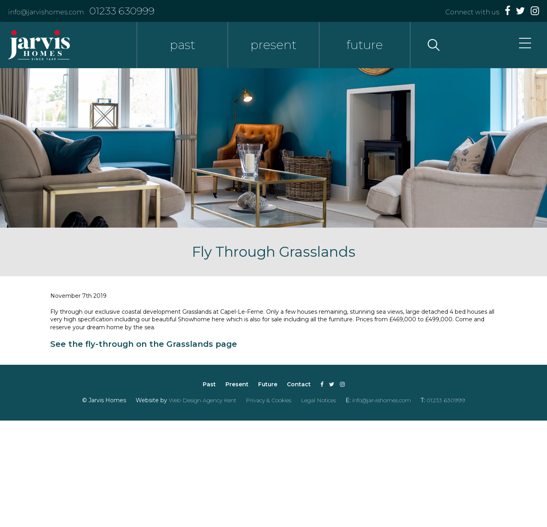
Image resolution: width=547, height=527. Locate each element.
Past (209, 384)
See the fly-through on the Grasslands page (143, 344)
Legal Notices (318, 400)
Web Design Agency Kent (202, 400)
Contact (299, 384)
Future (267, 384)
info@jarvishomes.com (46, 12)
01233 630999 (121, 11)
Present (237, 384)
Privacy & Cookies (268, 400)
